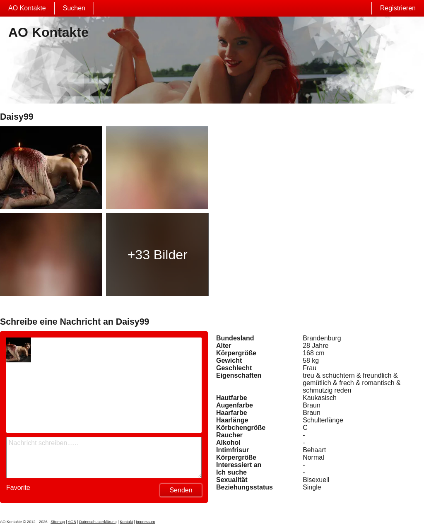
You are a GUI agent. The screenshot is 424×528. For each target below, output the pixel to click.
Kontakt (126, 522)
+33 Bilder (158, 254)
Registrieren (398, 8)
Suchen (74, 8)
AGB (72, 522)
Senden (180, 490)
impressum (145, 522)
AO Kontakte (27, 8)
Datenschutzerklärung (98, 522)
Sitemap (58, 522)
